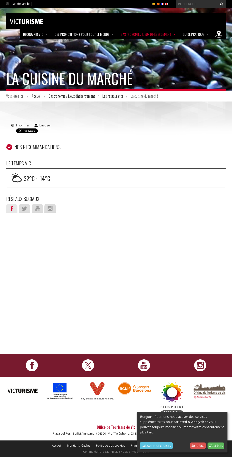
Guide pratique (193, 34)
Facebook (11, 208)
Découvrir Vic (33, 34)
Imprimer (22, 125)
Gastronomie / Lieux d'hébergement (146, 34)
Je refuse (198, 445)
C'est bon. (216, 445)
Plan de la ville (20, 4)
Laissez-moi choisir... (156, 445)
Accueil (36, 96)
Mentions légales (78, 445)
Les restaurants (112, 96)
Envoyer (45, 125)
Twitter (24, 208)
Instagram (50, 208)
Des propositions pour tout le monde (82, 34)
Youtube (37, 208)
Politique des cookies (110, 445)
